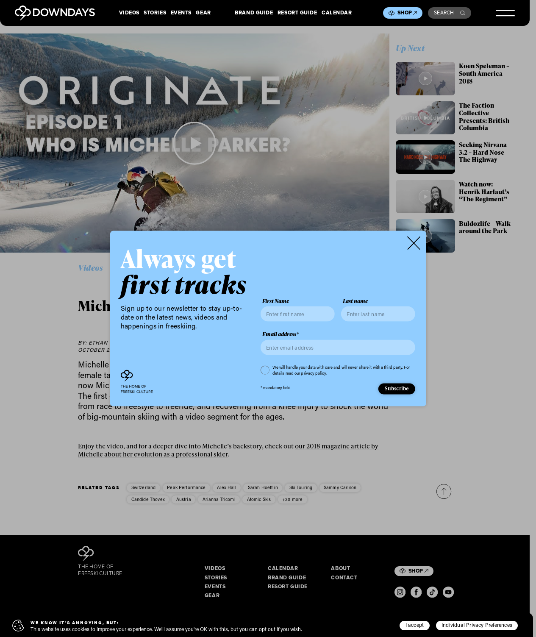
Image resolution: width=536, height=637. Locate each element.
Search (449, 13)
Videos (129, 13)
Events (181, 13)
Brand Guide (254, 13)
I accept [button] (414, 624)
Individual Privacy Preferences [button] (477, 624)
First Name (275, 301)
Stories (155, 13)
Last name (355, 301)
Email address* (280, 334)
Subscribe (397, 388)
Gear (203, 13)
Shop (407, 13)
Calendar (337, 13)
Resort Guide (297, 13)
